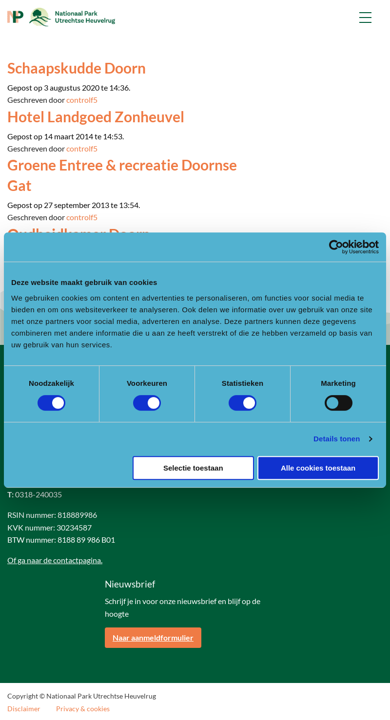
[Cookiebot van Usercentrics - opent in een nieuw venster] (336, 247)
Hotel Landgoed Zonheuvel (95, 116)
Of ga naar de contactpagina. (54, 560)
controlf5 (82, 99)
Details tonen (336, 439)
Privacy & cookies (83, 708)
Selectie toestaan (193, 468)
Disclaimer (23, 708)
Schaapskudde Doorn (76, 67)
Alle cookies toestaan (318, 468)
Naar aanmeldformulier (153, 637)
